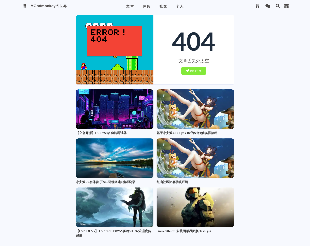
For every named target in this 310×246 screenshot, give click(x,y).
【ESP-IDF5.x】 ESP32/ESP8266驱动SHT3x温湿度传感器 (113, 233)
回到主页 (193, 71)
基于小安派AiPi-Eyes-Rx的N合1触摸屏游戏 (187, 133)
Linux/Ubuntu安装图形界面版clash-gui (184, 231)
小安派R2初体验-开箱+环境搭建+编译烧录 (105, 182)
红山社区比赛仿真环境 (172, 182)
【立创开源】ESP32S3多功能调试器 (101, 133)
